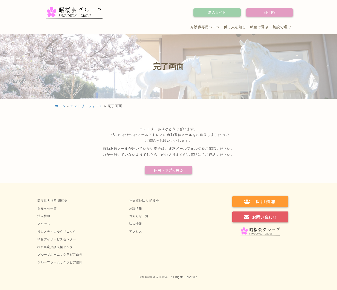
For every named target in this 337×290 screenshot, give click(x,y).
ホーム (60, 106)
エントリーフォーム (86, 106)
